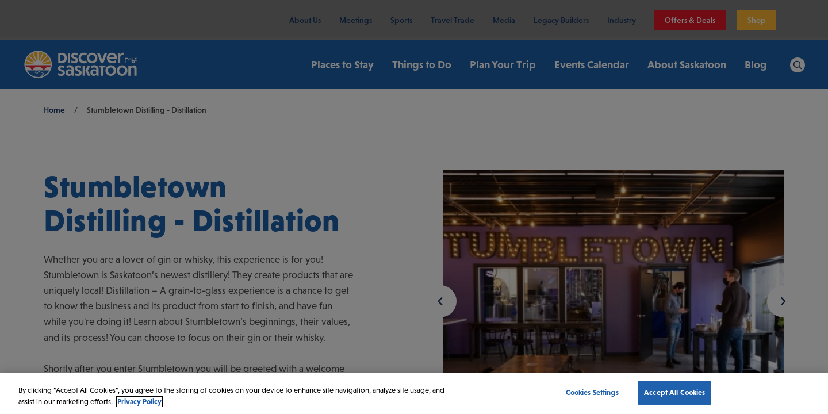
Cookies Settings (592, 392)
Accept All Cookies (674, 392)
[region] (414, 393)
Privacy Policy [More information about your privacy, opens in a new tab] (139, 401)
